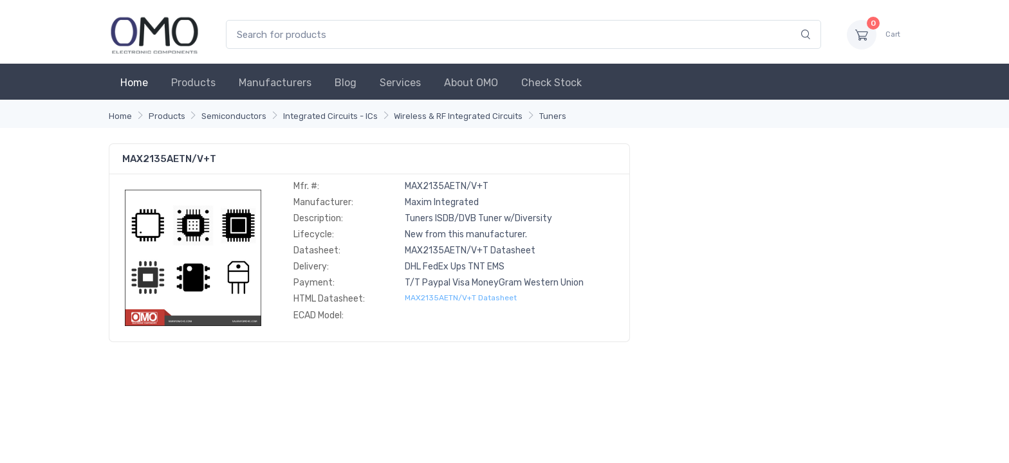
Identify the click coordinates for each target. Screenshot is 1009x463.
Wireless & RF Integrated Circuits (458, 116)
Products (193, 83)
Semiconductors (233, 116)
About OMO (471, 83)
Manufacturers (275, 83)
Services (400, 83)
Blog (345, 83)
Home (134, 83)
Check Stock (551, 83)
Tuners (552, 116)
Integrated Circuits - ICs (330, 116)
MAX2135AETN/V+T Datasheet (461, 297)
